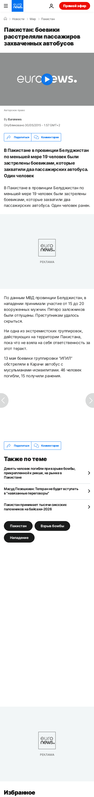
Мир (33, 19)
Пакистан (48, 19)
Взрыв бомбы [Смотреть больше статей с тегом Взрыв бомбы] (52, 526)
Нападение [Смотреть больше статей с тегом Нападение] (19, 537)
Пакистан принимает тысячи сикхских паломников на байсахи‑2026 (35, 507)
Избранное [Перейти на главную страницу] (19, 792)
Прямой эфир (74, 6)
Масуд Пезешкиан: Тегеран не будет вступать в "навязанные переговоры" (41, 491)
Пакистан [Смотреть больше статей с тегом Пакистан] (18, 526)
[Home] (5, 19)
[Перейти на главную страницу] (17, 6)
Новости (18, 19)
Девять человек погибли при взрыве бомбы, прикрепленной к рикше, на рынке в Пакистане (39, 472)
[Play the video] (47, 79)
